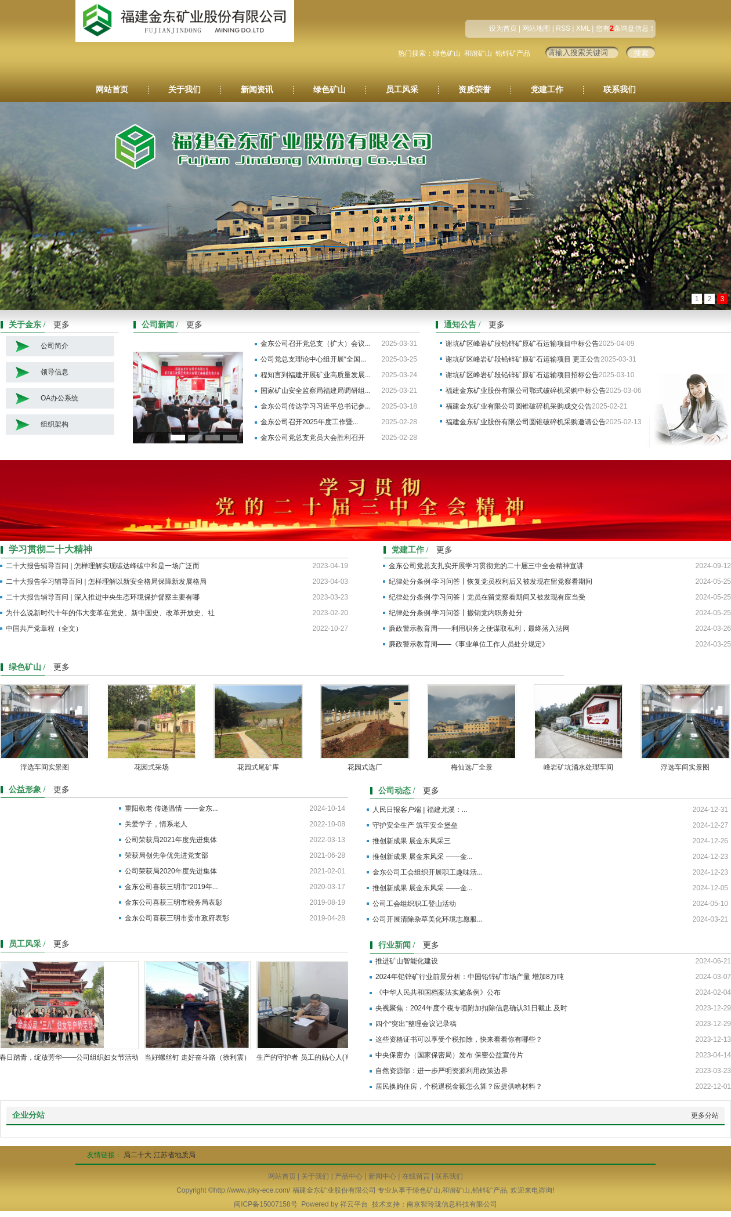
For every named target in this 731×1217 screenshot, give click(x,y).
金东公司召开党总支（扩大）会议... (315, 344)
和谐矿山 (478, 53)
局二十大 (137, 1155)
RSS (563, 28)
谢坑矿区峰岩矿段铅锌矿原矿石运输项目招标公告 (522, 375)
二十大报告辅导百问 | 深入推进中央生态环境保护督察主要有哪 (103, 597)
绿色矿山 (447, 53)
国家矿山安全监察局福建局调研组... (315, 391)
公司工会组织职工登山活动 (414, 904)
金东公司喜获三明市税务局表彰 (173, 902)
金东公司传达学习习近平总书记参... (315, 406)
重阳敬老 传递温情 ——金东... (171, 808)
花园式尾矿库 (261, 767)
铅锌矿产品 (512, 53)
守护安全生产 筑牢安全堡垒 (415, 825)
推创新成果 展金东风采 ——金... (422, 857)
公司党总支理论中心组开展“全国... (313, 359)
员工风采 (402, 89)
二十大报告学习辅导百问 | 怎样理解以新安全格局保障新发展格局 (106, 581)
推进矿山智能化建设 (406, 961)
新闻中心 (382, 1176)
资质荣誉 (474, 89)
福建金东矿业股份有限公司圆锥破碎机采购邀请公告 (526, 422)
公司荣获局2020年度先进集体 (171, 871)
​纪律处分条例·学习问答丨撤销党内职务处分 (456, 613)
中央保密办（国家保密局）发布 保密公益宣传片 (449, 1055)
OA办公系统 (59, 398)
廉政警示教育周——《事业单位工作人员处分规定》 (469, 644)
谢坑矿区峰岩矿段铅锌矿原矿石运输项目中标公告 (522, 344)
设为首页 (503, 28)
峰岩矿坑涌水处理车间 (581, 767)
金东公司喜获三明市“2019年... (171, 887)
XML (583, 28)
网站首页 (112, 89)
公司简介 (54, 346)
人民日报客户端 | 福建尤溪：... (420, 810)
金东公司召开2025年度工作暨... (309, 422)
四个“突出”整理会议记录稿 (416, 1024)
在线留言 (416, 1176)
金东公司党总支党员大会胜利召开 (312, 438)
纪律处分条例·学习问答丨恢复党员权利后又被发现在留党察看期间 (490, 581)
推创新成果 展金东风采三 (411, 841)
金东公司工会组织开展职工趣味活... (427, 872)
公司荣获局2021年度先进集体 (171, 840)
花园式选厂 (367, 767)
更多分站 (705, 1115)
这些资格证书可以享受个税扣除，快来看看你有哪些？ (458, 1039)
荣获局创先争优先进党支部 (166, 855)
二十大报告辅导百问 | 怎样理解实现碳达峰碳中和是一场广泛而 (103, 566)
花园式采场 (154, 767)
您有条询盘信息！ (626, 28)
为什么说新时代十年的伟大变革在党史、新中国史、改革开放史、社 (110, 613)
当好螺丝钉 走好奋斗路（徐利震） (200, 1057)
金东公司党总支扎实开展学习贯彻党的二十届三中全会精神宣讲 (486, 566)
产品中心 (349, 1176)
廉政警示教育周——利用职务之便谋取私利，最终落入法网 (479, 628)
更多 (61, 324)
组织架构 (54, 424)
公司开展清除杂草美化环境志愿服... (427, 919)
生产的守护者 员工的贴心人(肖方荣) (314, 1057)
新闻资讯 (257, 89)
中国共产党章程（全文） (44, 628)
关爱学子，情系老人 (156, 824)
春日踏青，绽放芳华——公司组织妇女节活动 (72, 1057)
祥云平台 (354, 1204)
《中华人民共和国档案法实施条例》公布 (438, 992)
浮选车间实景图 (47, 767)
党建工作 (547, 89)
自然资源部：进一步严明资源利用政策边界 (441, 1071)
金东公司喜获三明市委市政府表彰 (177, 918)
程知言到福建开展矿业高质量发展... (315, 375)
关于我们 (184, 89)
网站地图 (536, 28)
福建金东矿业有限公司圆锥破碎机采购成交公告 (519, 406)
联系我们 (619, 89)
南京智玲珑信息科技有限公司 (452, 1204)
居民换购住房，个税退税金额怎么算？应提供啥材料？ (458, 1086)
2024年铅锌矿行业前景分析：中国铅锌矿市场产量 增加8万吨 (469, 977)
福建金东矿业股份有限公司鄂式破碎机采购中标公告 (526, 391)
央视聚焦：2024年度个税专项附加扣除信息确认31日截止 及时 (471, 1008)
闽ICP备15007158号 (265, 1204)
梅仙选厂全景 (474, 767)
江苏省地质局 (175, 1155)
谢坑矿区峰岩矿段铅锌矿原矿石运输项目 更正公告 (523, 359)
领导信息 (54, 372)
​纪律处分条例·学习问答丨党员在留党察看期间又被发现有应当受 (487, 597)
